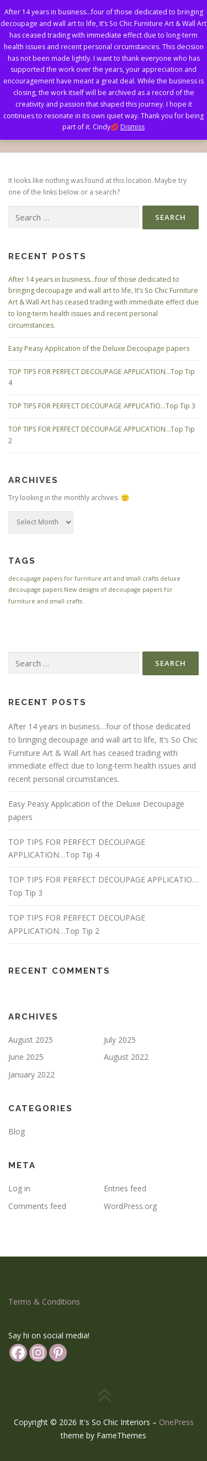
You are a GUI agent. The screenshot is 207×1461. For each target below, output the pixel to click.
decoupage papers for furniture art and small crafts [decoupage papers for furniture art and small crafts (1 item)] (83, 578)
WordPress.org (130, 1206)
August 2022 (126, 1057)
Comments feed (37, 1206)
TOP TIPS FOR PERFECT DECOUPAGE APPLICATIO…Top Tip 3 (101, 406)
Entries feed (125, 1188)
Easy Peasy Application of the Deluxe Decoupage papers (98, 348)
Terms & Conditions (44, 1301)
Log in (19, 1188)
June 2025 (26, 1057)
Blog (16, 1131)
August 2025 (30, 1039)
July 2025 (120, 1039)
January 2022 (31, 1074)
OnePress (176, 1422)
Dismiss (132, 127)
